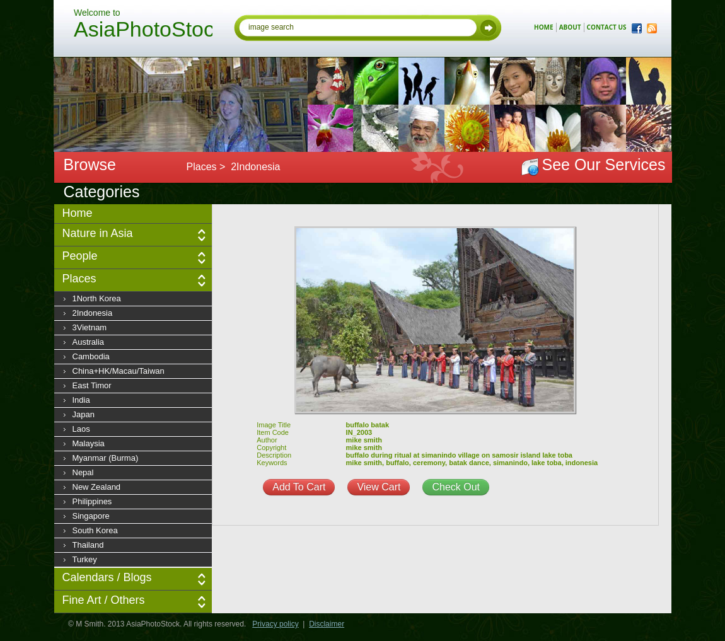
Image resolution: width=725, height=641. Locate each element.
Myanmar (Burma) (105, 458)
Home (77, 213)
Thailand (88, 545)
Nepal (83, 472)
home (544, 27)
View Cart (378, 487)
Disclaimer (326, 624)
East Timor (92, 385)
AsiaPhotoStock (143, 31)
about (570, 27)
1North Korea (96, 298)
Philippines (92, 501)
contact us (607, 27)
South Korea (95, 530)
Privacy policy (275, 624)
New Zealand (96, 487)
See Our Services (604, 164)
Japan (83, 414)
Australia (88, 342)
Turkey (84, 559)
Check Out (456, 487)
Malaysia (88, 443)
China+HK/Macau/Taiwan (118, 371)
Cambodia (91, 356)
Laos (81, 429)
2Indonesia (92, 313)
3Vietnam (89, 327)
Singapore (91, 516)
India (81, 400)
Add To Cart (298, 487)
